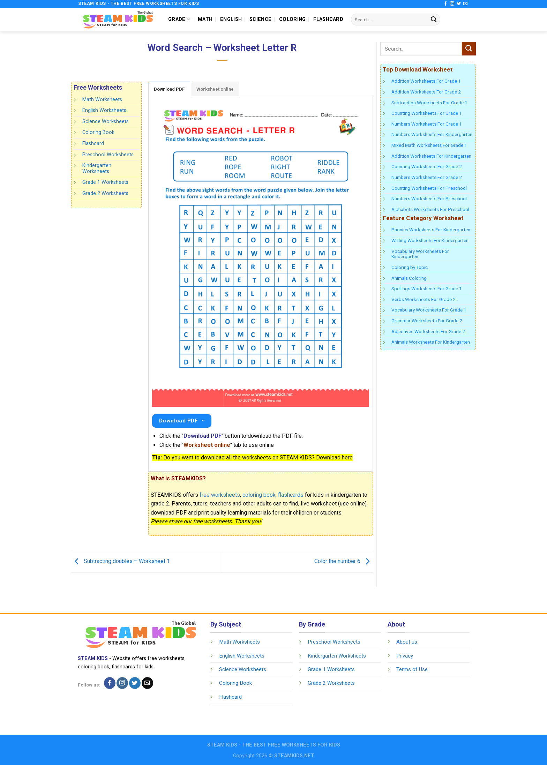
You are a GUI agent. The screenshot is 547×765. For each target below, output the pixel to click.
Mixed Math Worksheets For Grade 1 (429, 145)
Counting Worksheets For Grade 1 (426, 113)
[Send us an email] (465, 3)
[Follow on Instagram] (452, 3)
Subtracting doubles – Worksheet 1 (120, 561)
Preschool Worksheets (108, 154)
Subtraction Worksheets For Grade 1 (429, 102)
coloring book (259, 495)
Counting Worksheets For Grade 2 (426, 166)
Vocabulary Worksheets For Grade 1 (428, 310)
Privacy (404, 656)
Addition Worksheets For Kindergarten (431, 156)
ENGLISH (231, 19)
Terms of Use (412, 669)
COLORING (292, 19)
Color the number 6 (343, 561)
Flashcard (93, 144)
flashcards (291, 495)
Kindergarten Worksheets (96, 168)
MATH (205, 19)
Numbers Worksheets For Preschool (429, 198)
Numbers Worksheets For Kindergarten (431, 134)
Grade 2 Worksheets (105, 193)
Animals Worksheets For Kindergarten (430, 342)
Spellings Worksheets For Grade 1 (426, 288)
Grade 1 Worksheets (105, 182)
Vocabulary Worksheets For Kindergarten (420, 254)
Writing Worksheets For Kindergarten (430, 240)
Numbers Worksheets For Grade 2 (426, 177)
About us (406, 642)
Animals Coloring (409, 278)
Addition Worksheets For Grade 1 (426, 81)
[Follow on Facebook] (445, 3)
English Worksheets (104, 110)
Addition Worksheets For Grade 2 (426, 92)
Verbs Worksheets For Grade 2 (423, 299)
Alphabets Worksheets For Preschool (430, 209)
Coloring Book (98, 132)
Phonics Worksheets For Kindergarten (430, 229)
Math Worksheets (102, 100)
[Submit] (434, 19)
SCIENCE (260, 19)
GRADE (179, 19)
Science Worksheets (105, 122)
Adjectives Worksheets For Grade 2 (428, 331)
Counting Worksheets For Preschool (429, 188)
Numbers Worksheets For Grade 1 (426, 124)
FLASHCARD (328, 19)
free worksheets (220, 495)
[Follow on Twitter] (459, 3)
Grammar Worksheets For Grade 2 (426, 320)
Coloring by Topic (409, 267)
